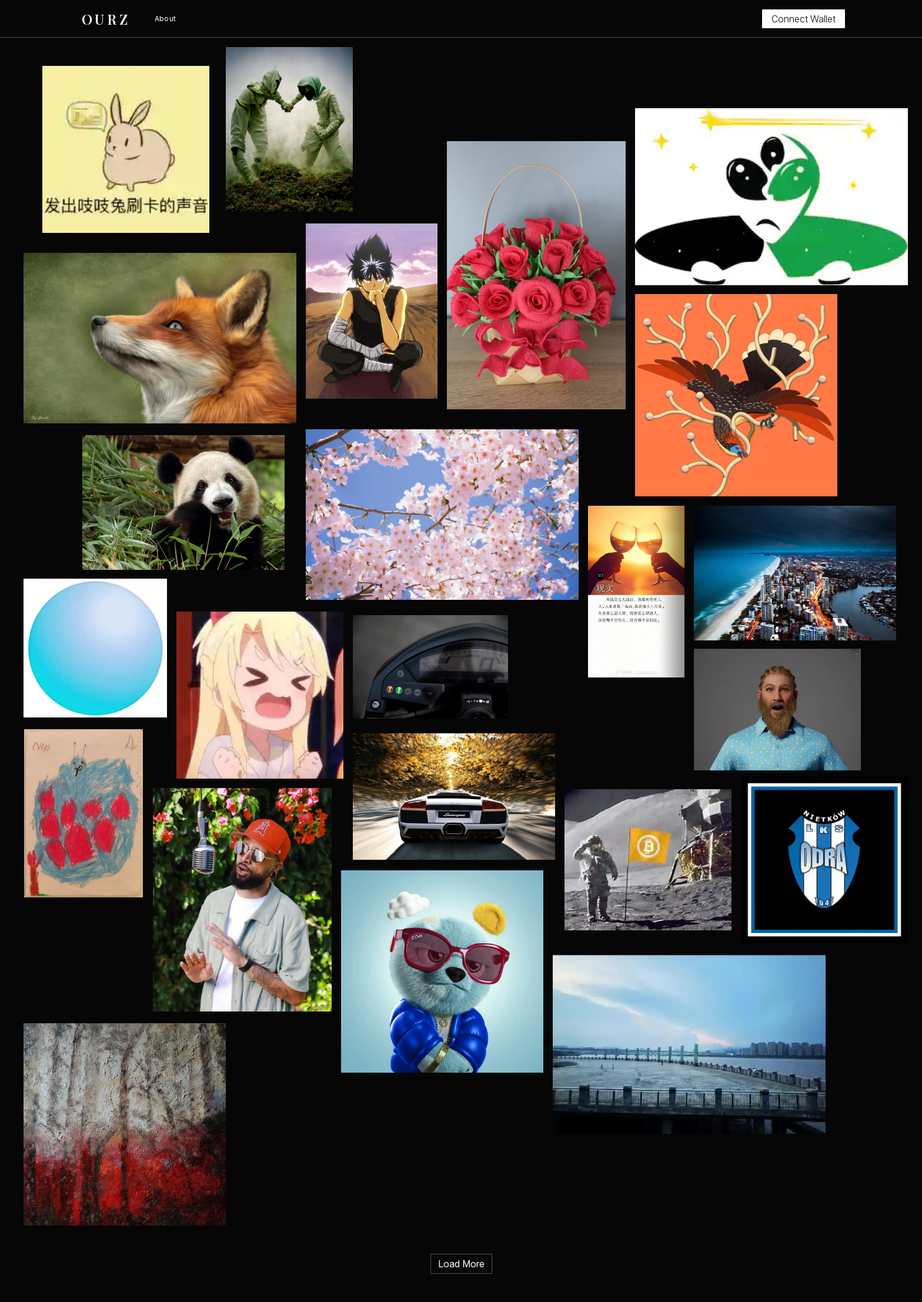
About (165, 18)
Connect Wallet (803, 19)
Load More (461, 1264)
